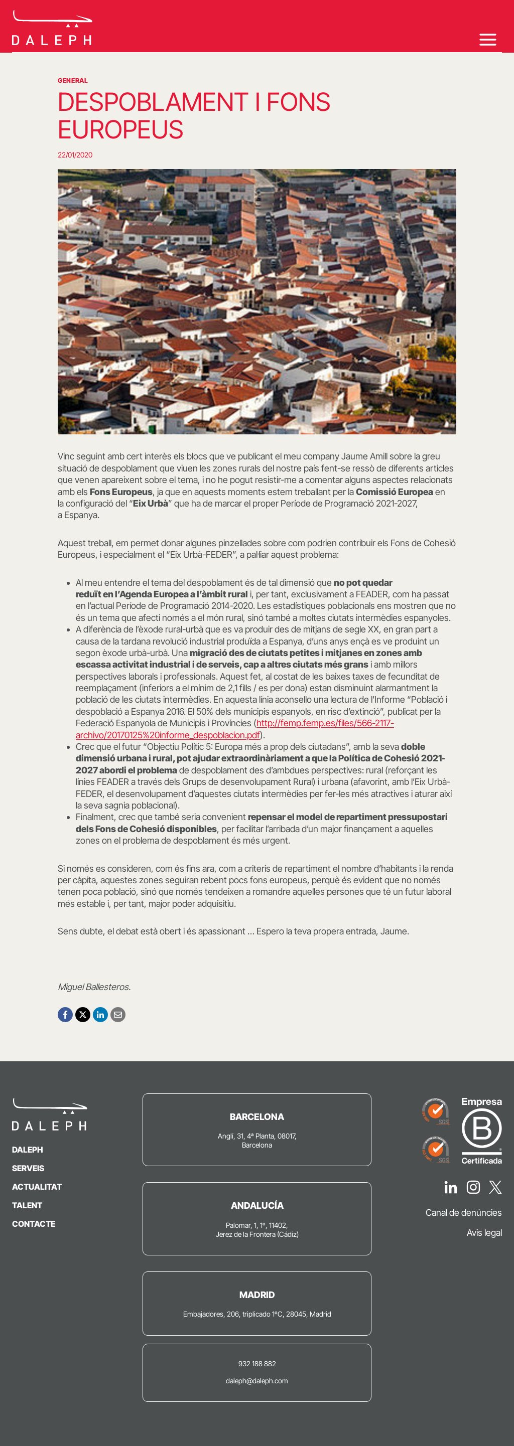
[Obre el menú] (487, 39)
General (73, 80)
